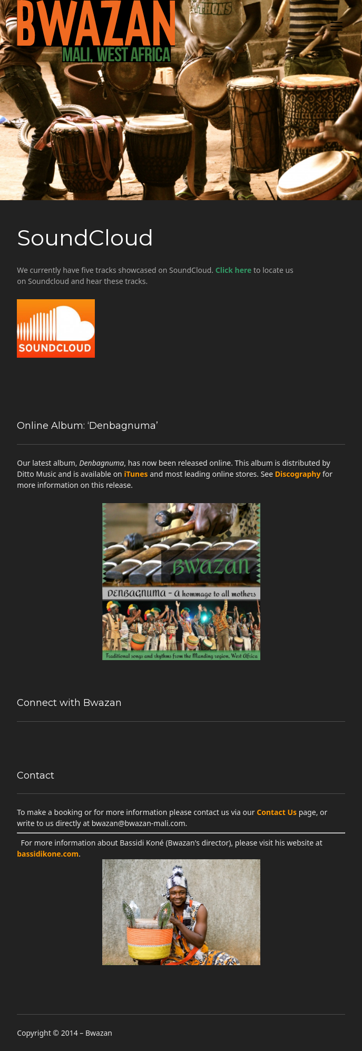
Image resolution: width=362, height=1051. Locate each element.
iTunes (136, 474)
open (336, 26)
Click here (234, 270)
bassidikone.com (48, 854)
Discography (298, 474)
